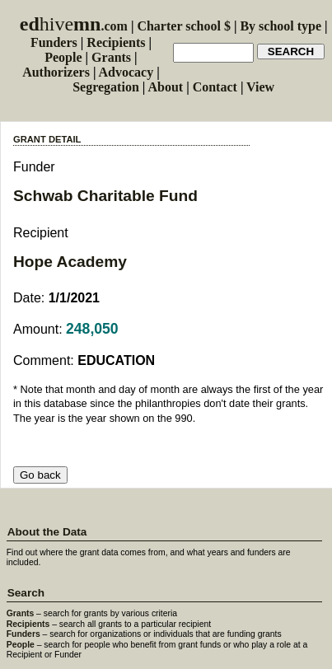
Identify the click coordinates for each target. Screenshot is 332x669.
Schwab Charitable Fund (105, 195)
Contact (215, 87)
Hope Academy (70, 261)
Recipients (116, 42)
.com (74, 26)
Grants (111, 57)
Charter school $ (183, 26)
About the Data (47, 532)
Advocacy (126, 72)
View (260, 87)
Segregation (105, 87)
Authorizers (56, 72)
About (165, 87)
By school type (280, 26)
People (63, 57)
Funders (53, 42)
